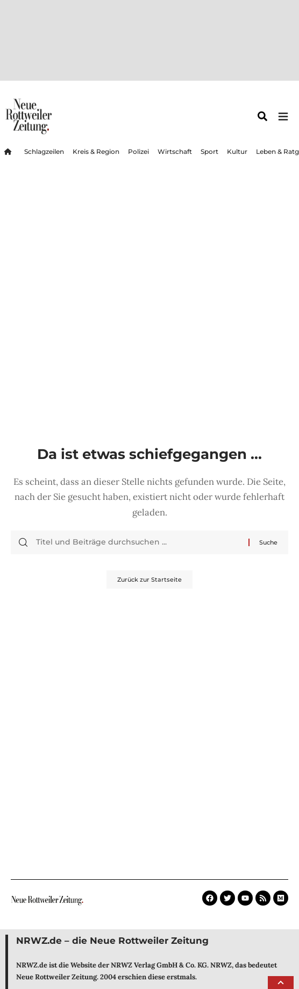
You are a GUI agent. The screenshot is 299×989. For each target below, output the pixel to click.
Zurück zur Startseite (149, 488)
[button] (281, 982)
